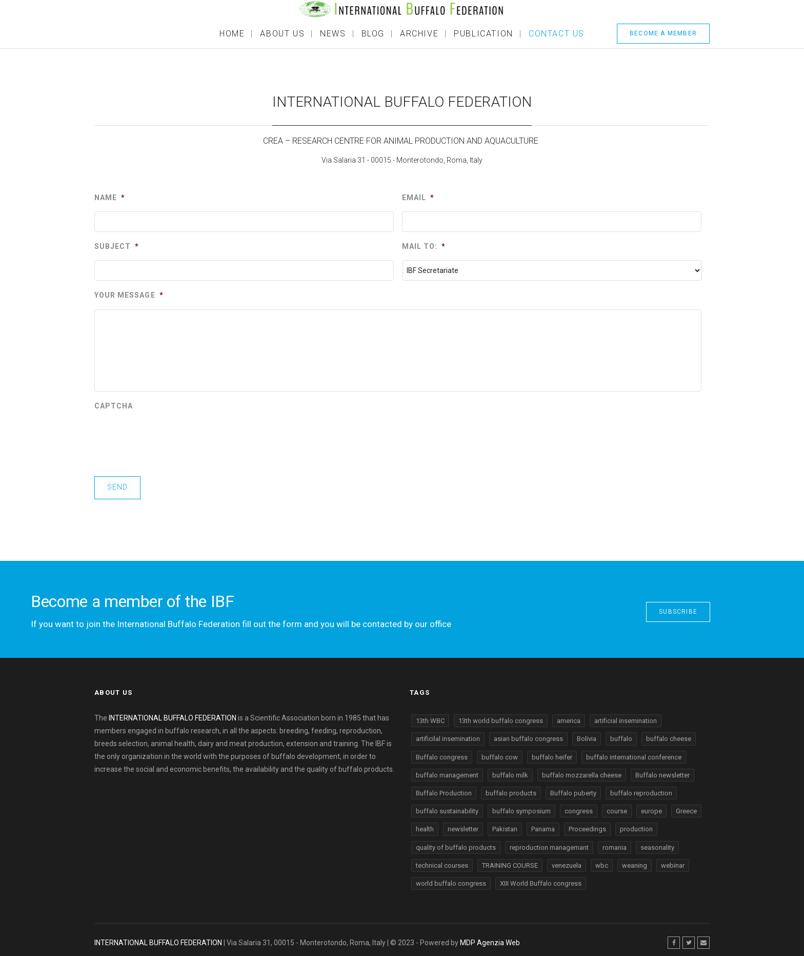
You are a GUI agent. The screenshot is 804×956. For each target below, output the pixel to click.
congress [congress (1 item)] (579, 807)
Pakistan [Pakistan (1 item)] (504, 825)
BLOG (373, 33)
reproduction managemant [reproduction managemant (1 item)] (549, 843)
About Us (282, 33)
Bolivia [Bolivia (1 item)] (586, 734)
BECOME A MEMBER (663, 33)
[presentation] (172, 440)
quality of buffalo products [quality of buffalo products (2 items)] (456, 843)
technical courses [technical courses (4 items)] (442, 861)
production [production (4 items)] (636, 825)
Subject (116, 246)
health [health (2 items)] (425, 825)
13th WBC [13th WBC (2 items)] (430, 716)
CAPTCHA (113, 406)
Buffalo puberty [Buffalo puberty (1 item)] (573, 789)
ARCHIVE (419, 33)
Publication (483, 33)
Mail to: (424, 246)
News (333, 33)
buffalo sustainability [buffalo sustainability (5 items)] (447, 807)
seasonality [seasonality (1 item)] (657, 843)
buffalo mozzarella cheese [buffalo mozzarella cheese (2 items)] (581, 771)
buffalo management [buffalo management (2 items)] (447, 771)
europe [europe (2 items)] (651, 807)
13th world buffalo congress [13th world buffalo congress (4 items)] (500, 716)
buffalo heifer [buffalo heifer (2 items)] (552, 752)
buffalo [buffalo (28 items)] (621, 734)
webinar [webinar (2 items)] (673, 861)
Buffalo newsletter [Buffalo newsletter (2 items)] (662, 771)
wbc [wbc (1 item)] (601, 861)
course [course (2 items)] (617, 807)
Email (418, 197)
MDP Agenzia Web (490, 938)
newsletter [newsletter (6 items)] (463, 825)
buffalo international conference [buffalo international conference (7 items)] (633, 752)
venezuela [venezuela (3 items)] (566, 861)
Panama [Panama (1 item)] (543, 825)
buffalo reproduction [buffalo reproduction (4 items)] (641, 789)
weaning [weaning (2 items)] (634, 861)
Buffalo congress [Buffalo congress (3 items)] (442, 752)
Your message (129, 295)
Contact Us (557, 33)
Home (232, 33)
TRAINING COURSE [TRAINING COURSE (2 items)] (510, 861)
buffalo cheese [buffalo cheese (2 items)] (668, 734)
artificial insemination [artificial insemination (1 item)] (625, 716)
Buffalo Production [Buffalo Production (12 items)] (444, 789)
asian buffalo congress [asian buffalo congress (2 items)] (528, 734)
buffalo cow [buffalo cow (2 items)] (499, 752)
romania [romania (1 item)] (614, 843)
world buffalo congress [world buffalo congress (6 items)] (451, 879)
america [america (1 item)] (568, 716)
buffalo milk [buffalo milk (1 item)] (510, 771)
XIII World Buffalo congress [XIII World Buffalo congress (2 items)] (540, 879)
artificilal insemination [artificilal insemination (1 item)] (448, 734)
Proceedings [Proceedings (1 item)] (587, 825)
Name (109, 197)
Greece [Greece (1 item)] (686, 807)
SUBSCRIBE (678, 607)
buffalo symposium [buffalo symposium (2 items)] (521, 807)
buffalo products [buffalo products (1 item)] (511, 789)
